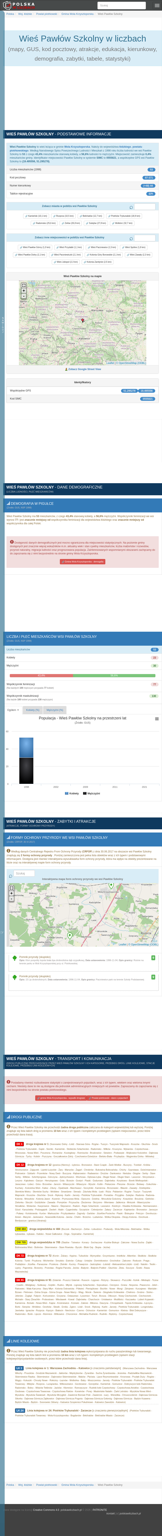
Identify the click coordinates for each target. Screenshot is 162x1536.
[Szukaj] (121, 5)
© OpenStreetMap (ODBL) (131, 363)
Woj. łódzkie (25, 13)
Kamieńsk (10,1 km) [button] (36, 216)
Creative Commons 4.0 (46, 1499)
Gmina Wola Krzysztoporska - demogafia (82, 561)
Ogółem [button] (13, 709)
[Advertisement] (82, 100)
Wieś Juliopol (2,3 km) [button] (66, 262)
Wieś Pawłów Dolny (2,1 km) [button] (30, 255)
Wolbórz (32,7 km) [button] (122, 223)
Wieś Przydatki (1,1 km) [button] (69, 247)
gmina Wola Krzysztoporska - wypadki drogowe (61, 1089)
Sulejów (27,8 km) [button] (96, 223)
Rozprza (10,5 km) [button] (63, 216)
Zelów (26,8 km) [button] (71, 223)
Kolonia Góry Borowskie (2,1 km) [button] (104, 255)
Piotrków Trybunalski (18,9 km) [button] (124, 216)
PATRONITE (100, 1499)
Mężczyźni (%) (54, 709)
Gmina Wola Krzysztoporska (77, 13)
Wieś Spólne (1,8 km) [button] (133, 247)
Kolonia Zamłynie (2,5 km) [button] (97, 262)
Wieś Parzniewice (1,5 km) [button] (102, 247)
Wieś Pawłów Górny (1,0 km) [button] (35, 247)
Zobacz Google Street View (84, 369)
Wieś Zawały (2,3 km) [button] (138, 255)
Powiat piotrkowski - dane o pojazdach (108, 1089)
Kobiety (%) (32, 709)
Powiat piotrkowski (46, 13)
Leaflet (110, 363)
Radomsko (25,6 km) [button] (44, 223)
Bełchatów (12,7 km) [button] (91, 216)
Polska (10, 13)
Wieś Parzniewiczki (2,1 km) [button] (66, 255)
